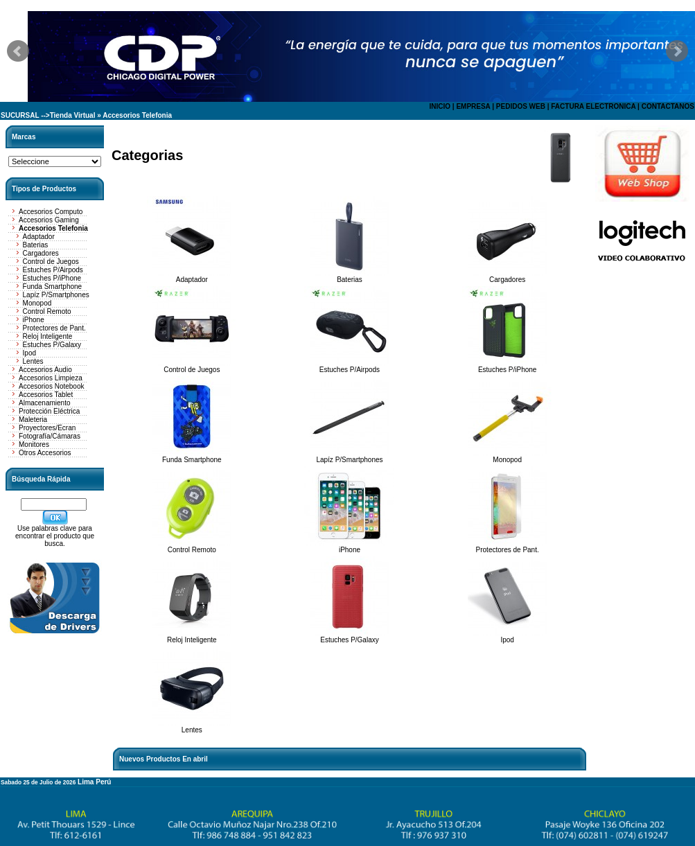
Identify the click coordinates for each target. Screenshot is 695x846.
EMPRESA (473, 106)
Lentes (33, 361)
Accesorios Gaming (49, 220)
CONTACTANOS (668, 106)
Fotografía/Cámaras (49, 436)
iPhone (33, 320)
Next (677, 51)
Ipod (29, 353)
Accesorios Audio (45, 369)
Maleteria (33, 419)
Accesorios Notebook (52, 386)
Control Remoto (47, 311)
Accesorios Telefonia (137, 115)
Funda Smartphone (52, 286)
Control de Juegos (51, 261)
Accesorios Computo (50, 211)
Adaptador (39, 236)
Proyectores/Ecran (47, 428)
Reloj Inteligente (48, 336)
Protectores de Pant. (54, 328)
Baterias (36, 245)
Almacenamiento (44, 403)
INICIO (439, 106)
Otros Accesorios (45, 453)
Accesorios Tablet (46, 394)
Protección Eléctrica (49, 411)
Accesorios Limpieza (50, 378)
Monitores (34, 444)
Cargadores (41, 253)
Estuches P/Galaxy (52, 345)
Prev (18, 51)
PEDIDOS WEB (520, 106)
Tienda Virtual (73, 115)
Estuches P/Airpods (53, 270)
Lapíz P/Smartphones (56, 295)
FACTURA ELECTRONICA (593, 106)
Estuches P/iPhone (52, 278)
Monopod (37, 303)
